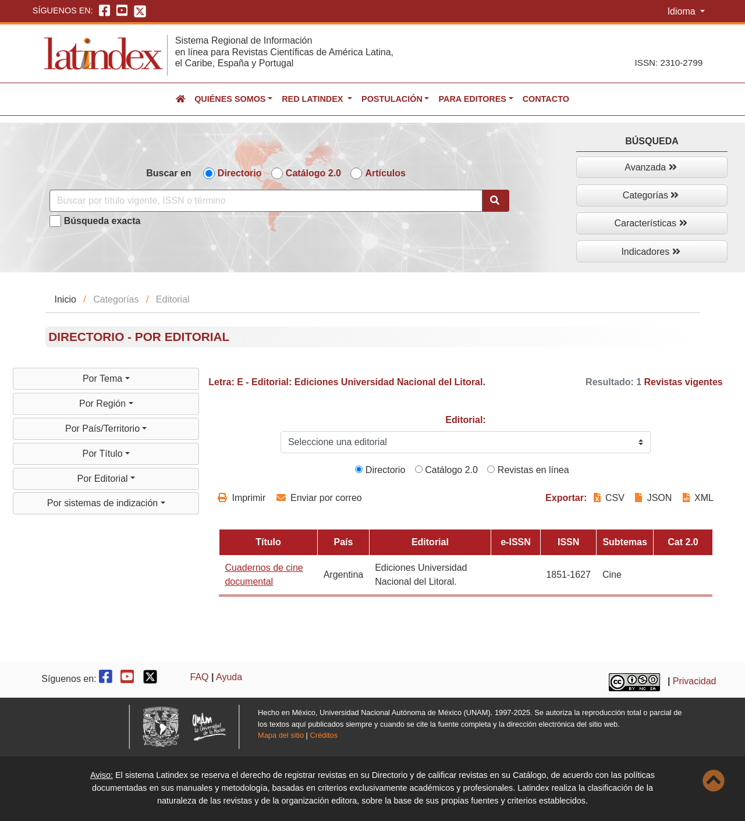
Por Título (103, 454)
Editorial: (465, 420)
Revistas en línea (528, 470)
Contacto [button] (546, 99)
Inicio (65, 299)
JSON (653, 498)
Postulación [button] (392, 99)
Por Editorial (103, 479)
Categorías (651, 195)
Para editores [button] (472, 99)
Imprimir (241, 498)
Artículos (385, 173)
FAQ (199, 677)
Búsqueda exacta (102, 221)
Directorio (240, 173)
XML (698, 498)
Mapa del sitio (281, 735)
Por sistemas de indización (104, 503)
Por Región (104, 403)
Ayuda (229, 677)
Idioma (683, 11)
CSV (610, 498)
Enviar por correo (319, 498)
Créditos (324, 735)
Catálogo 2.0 (313, 173)
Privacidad (694, 681)
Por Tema (104, 378)
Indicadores (650, 252)
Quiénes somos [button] (229, 99)
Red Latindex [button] (313, 99)
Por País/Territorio (103, 428)
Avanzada (650, 167)
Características (650, 223)
